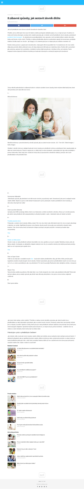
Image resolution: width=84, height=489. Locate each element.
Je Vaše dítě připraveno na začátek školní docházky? (30, 348)
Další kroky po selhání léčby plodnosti (26, 417)
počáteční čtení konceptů (15, 37)
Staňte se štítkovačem (14, 240)
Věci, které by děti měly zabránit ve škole (27, 355)
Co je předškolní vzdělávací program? (26, 369)
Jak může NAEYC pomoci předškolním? (27, 377)
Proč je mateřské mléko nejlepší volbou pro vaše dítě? (30, 442)
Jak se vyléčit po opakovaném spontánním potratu (30, 456)
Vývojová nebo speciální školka (25, 362)
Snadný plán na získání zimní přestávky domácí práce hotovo (32, 403)
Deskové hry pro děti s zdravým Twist (26, 449)
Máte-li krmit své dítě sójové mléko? (26, 463)
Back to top (42, 481)
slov (32, 259)
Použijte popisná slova (14, 221)
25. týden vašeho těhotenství (24, 410)
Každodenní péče (18, 14)
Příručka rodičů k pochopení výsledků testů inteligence (31, 435)
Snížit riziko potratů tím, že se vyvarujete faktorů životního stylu (33, 396)
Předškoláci (10, 14)
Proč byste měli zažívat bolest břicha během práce (30, 424)
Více (9, 233)
